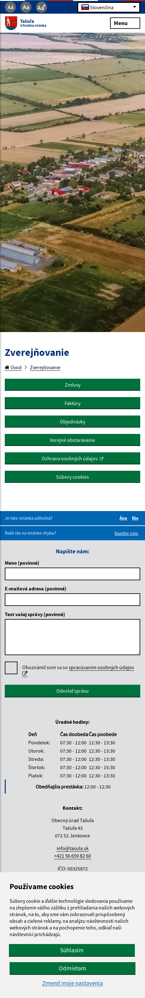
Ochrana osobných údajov (70, 458)
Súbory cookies (72, 477)
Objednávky (72, 421)
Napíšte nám (126, 533)
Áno (124, 518)
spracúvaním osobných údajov (78, 670)
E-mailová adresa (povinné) (35, 588)
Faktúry (72, 403)
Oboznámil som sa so (78, 670)
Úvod (13, 367)
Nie (136, 518)
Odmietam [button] (72, 968)
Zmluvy (72, 385)
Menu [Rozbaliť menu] (125, 22)
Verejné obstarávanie (72, 440)
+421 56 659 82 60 (72, 856)
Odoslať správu (72, 691)
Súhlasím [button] (72, 950)
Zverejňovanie (45, 367)
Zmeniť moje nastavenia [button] (72, 983)
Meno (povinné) (22, 563)
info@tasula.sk (73, 848)
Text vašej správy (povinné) (35, 614)
